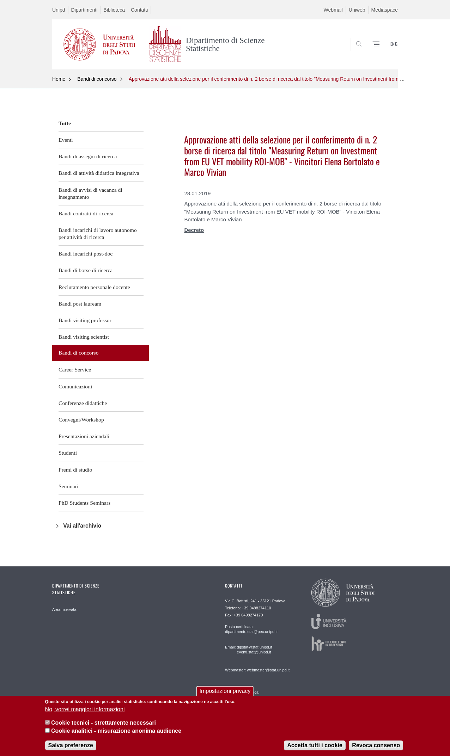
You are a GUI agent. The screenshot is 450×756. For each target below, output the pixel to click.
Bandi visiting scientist (84, 337)
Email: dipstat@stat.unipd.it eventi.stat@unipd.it (248, 649)
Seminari (68, 486)
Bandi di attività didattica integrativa (99, 173)
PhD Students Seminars (84, 503)
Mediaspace (384, 10)
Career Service (75, 370)
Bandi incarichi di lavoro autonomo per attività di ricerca (98, 233)
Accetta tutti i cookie (314, 745)
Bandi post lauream (80, 304)
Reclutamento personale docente (94, 287)
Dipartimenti (84, 10)
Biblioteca (114, 10)
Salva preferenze (70, 745)
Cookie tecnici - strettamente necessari (103, 723)
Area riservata (64, 609)
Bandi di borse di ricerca (85, 270)
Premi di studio (75, 470)
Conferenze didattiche (83, 403)
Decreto (194, 230)
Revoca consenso (376, 745)
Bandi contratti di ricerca (86, 213)
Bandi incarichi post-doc (85, 254)
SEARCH (385, 52)
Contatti (139, 10)
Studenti (68, 453)
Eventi (66, 140)
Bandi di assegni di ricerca (88, 156)
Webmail (333, 10)
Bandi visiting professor (85, 320)
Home (58, 79)
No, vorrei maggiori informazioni (85, 709)
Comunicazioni (75, 386)
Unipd (58, 10)
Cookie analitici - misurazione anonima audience (116, 731)
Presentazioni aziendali (84, 436)
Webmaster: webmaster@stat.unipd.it (257, 670)
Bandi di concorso (96, 79)
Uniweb (357, 10)
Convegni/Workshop (81, 420)
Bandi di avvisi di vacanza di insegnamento (90, 193)
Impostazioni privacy (225, 691)
